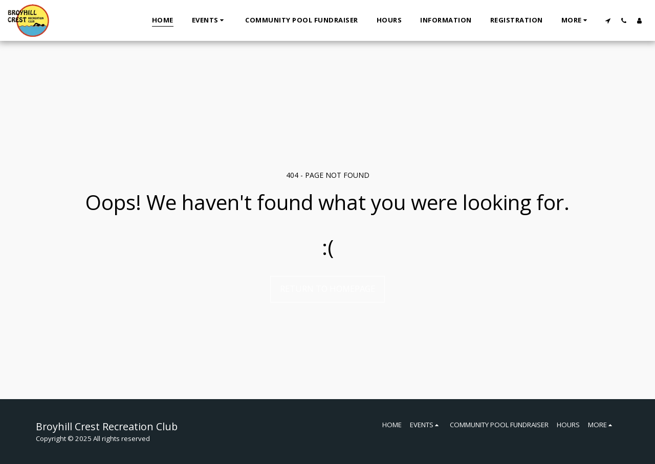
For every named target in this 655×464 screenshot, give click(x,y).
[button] (209, 20)
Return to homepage (327, 288)
